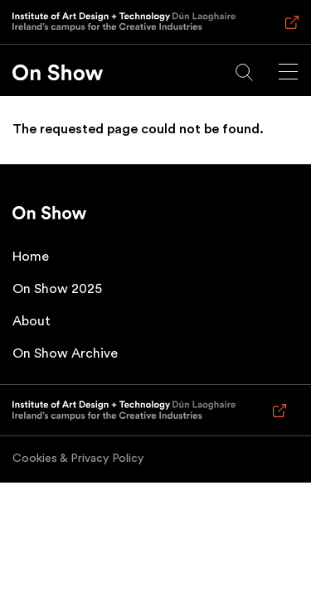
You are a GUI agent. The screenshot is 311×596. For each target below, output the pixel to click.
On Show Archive (65, 353)
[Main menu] (288, 71)
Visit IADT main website (289, 29)
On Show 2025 (57, 289)
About (31, 321)
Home (30, 256)
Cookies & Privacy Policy (77, 458)
